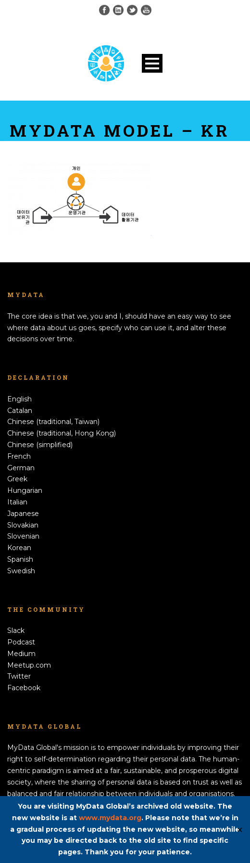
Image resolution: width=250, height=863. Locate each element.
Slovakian (22, 525)
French (19, 456)
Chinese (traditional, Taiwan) (53, 421)
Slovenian (23, 536)
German (21, 468)
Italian (17, 502)
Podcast (21, 642)
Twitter (19, 676)
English (19, 399)
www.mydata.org (110, 817)
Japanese (23, 513)
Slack (16, 630)
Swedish (21, 571)
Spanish (20, 559)
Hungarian (24, 490)
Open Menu (152, 63)
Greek (17, 479)
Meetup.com (29, 665)
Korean (19, 547)
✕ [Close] (240, 829)
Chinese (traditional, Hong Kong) (61, 433)
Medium (21, 653)
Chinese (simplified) (40, 444)
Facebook (23, 687)
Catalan (19, 410)
